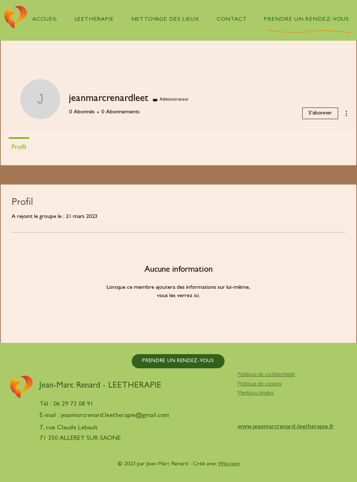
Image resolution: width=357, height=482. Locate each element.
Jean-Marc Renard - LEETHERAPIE (100, 386)
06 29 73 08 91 (73, 404)
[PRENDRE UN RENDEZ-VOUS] (178, 361)
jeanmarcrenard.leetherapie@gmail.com (115, 416)
